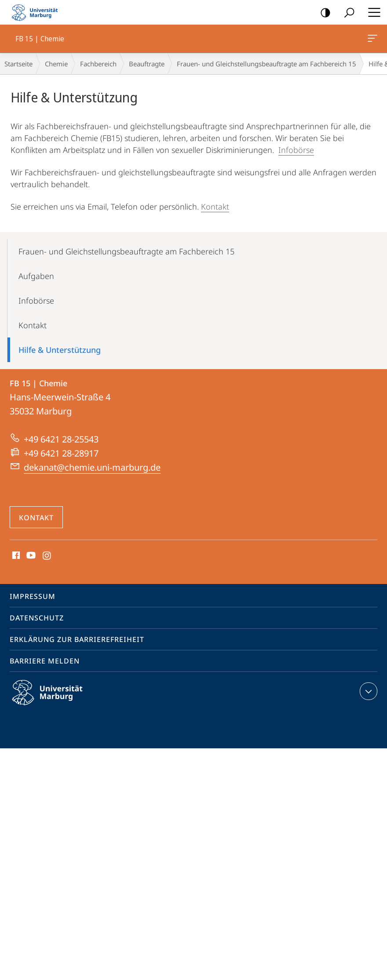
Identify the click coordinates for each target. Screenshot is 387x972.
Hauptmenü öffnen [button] (371, 12)
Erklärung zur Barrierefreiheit (77, 639)
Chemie (56, 63)
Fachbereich (98, 63)
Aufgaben (36, 276)
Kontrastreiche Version (323, 13)
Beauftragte (146, 63)
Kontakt (215, 206)
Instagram (47, 556)
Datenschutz (37, 618)
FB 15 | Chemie (371, 40)
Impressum (32, 596)
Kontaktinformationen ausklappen (367, 691)
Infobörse (296, 150)
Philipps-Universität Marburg (55, 699)
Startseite (18, 63)
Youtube (30, 556)
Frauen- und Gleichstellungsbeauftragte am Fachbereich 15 (266, 63)
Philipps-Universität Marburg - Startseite (37, 12)
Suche (346, 13)
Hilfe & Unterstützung (59, 350)
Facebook (15, 556)
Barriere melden (45, 661)
